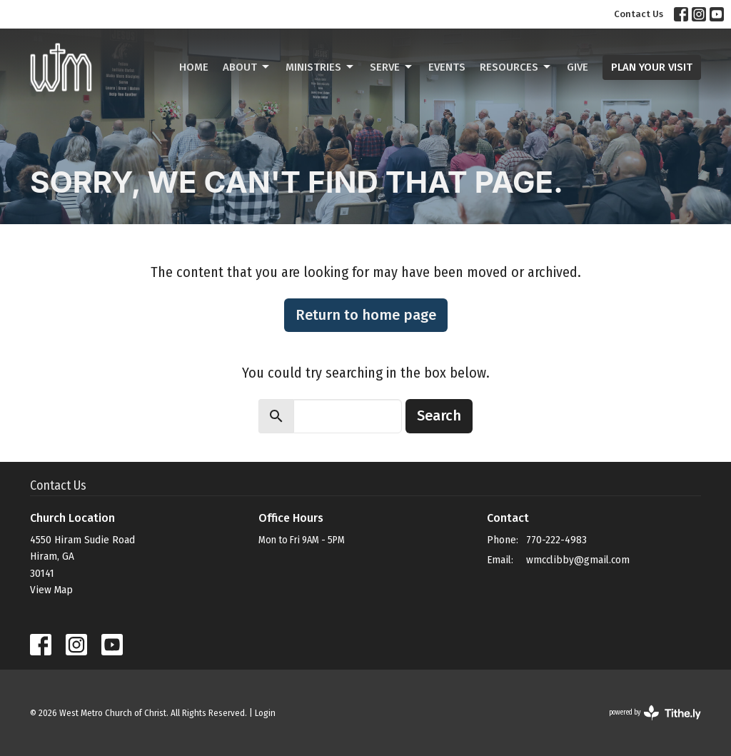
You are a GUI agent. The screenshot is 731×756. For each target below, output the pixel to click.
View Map (51, 589)
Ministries (321, 67)
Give (577, 67)
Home (193, 67)
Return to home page (366, 314)
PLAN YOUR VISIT (651, 67)
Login (265, 712)
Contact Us (638, 14)
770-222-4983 (556, 539)
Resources (516, 67)
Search (439, 415)
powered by (655, 713)
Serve (392, 67)
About (247, 67)
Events (446, 67)
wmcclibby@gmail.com (578, 559)
